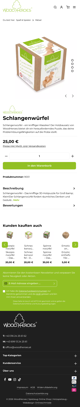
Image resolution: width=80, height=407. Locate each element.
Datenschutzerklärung (37, 393)
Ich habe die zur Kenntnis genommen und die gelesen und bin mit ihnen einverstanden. (31, 294)
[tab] (39, 194)
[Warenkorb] (68, 7)
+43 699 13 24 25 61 (16, 341)
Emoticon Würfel (66, 247)
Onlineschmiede (43, 402)
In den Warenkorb (39, 165)
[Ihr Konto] (61, 7)
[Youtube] (10, 380)
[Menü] (74, 7)
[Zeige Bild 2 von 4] (72, 64)
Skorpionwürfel (10, 247)
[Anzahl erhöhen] (72, 156)
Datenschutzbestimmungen (33, 291)
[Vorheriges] (66, 96)
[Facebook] (5, 380)
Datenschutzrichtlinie (22, 304)
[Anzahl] (39, 156)
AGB (38, 294)
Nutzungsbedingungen (46, 304)
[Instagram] (15, 380)
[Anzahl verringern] (6, 156)
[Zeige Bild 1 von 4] (72, 60)
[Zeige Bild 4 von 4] (72, 71)
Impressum (22, 387)
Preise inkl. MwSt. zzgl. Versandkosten (24, 146)
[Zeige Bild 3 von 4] (72, 67)
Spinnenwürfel (47, 247)
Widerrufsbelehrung (47, 387)
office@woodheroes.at (18, 347)
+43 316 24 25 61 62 (15, 336)
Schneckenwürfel (28, 247)
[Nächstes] (73, 96)
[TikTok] (19, 380)
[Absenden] (54, 283)
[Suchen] (55, 7)
